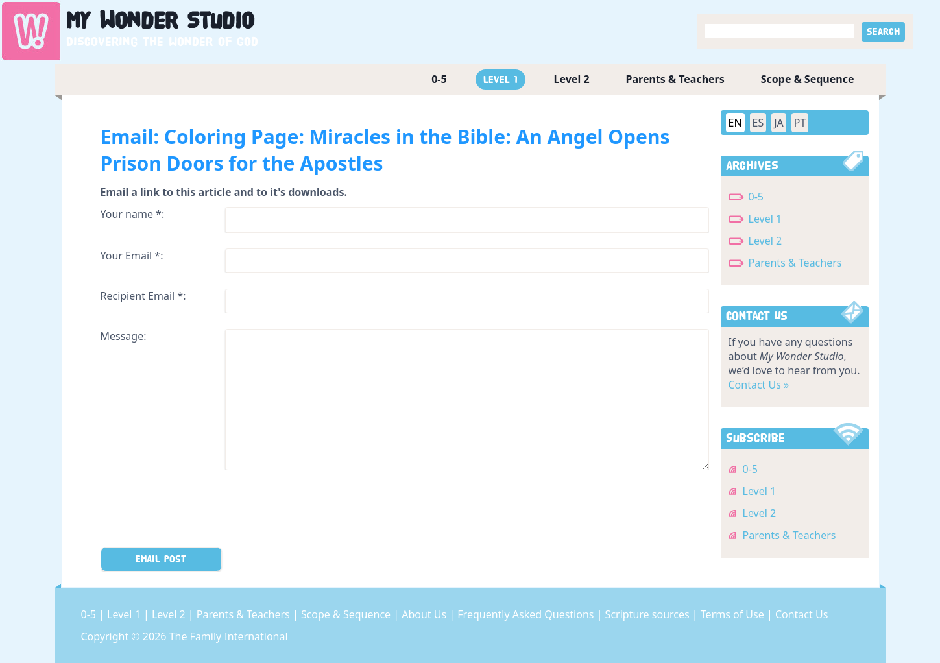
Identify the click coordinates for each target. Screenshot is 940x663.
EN (735, 122)
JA (779, 122)
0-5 (438, 79)
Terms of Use (734, 614)
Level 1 (500, 79)
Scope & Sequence (807, 79)
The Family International (228, 636)
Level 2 (572, 79)
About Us (425, 614)
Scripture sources (648, 614)
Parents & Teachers (675, 79)
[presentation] (199, 511)
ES (758, 122)
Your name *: (133, 214)
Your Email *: (132, 255)
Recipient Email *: (143, 296)
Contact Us (801, 614)
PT (800, 122)
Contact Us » (759, 385)
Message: (124, 336)
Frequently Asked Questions (526, 614)
